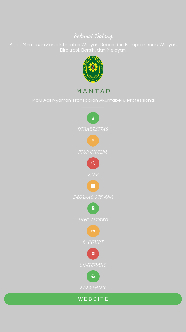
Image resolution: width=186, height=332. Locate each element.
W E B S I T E (93, 299)
